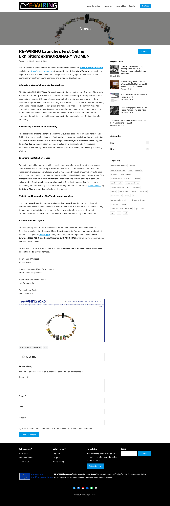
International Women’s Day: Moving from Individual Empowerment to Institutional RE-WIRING (133, 69)
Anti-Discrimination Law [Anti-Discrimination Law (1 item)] (119, 166)
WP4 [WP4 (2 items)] (112, 213)
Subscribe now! (95, 466)
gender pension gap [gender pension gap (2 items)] (132, 183)
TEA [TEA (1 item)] (134, 196)
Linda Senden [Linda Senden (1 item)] (123, 191)
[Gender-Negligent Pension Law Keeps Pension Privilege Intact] (114, 111)
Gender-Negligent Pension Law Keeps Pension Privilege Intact (134, 108)
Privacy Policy (79, 495)
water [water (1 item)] (124, 204)
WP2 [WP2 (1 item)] (136, 209)
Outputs (56, 458)
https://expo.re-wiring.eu (41, 71)
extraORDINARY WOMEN (91, 68)
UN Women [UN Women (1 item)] (115, 204)
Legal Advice (91, 495)
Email (22, 407)
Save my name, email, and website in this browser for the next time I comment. (57, 428)
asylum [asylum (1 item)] (132, 166)
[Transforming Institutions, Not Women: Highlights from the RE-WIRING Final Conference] (114, 85)
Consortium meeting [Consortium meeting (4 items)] (118, 170)
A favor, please (94, 185)
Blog (112, 143)
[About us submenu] (112, 5)
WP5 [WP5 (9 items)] (119, 213)
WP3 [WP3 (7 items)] (143, 209)
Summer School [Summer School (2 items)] (116, 196)
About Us (23, 454)
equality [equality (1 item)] (114, 174)
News (85, 28)
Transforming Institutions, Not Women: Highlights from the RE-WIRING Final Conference (134, 83)
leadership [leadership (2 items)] (136, 187)
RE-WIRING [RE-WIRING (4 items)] (143, 191)
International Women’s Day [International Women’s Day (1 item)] (120, 187)
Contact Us (24, 462)
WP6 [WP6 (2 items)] (125, 213)
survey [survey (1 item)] (127, 196)
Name (22, 396)
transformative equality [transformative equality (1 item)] (119, 200)
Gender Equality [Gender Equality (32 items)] (116, 183)
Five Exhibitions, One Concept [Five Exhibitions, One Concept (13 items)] (121, 178)
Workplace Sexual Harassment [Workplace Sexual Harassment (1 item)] (121, 209)
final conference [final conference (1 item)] (125, 174)
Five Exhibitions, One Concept (30, 347)
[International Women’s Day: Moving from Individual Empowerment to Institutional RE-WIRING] (114, 70)
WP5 (45, 347)
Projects (56, 454)
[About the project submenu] (101, 5)
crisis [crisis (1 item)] (130, 170)
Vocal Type (44, 234)
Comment (24, 377)
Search (144, 51)
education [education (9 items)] (138, 170)
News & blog (58, 462)
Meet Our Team (26, 458)
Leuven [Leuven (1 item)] (113, 191)
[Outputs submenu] (135, 5)
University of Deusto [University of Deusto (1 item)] (138, 200)
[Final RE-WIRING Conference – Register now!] (114, 98)
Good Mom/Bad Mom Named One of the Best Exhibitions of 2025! (128, 121)
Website (22, 418)
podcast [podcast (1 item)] (134, 191)
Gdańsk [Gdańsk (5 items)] (137, 178)
